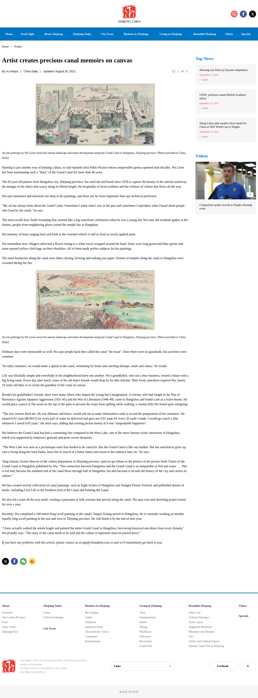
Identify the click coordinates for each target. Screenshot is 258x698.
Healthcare (146, 631)
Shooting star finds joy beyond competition (223, 70)
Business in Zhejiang (97, 605)
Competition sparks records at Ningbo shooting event (225, 207)
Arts (191, 636)
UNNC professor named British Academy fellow (222, 96)
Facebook (223, 666)
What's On (194, 612)
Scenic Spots (196, 622)
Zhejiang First (10, 631)
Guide (88, 617)
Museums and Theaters (202, 631)
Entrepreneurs (93, 641)
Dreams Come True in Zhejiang (206, 646)
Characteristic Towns (97, 631)
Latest (205, 79)
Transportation (148, 617)
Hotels (143, 622)
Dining (143, 626)
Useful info (146, 646)
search (234, 13)
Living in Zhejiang (151, 605)
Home (5, 46)
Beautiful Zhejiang (200, 605)
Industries (90, 622)
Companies (91, 636)
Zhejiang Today (52, 605)
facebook (243, 13)
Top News (204, 58)
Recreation (146, 641)
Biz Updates (92, 612)
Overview (7, 612)
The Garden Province (14, 617)
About (5, 605)
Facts (5, 622)
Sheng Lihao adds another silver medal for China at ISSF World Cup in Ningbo (223, 125)
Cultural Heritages (199, 617)
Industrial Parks (94, 626)
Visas (142, 612)
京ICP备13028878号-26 (32, 672)
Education (145, 636)
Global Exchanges (53, 617)
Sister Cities (8, 626)
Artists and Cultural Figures (204, 641)
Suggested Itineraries (200, 626)
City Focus (49, 628)
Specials (243, 616)
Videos (201, 155)
